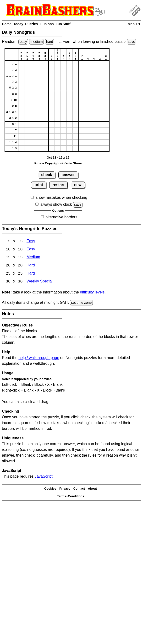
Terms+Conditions (70, 496)
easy (23, 42)
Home (6, 24)
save (131, 42)
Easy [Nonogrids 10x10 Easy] (31, 250)
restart (59, 185)
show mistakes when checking (61, 197)
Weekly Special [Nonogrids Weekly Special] (40, 282)
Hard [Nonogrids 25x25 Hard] (31, 274)
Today (18, 24)
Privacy (64, 489)
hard (49, 42)
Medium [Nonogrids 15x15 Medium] (33, 258)
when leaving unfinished (97, 41)
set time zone (81, 303)
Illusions (47, 24)
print (38, 185)
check (46, 175)
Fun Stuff (62, 24)
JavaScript (44, 477)
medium (36, 42)
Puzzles (31, 24)
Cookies (50, 489)
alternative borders (61, 217)
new (78, 185)
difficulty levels (92, 293)
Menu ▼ (134, 24)
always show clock (56, 204)
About (92, 489)
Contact (79, 489)
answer (68, 175)
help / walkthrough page (38, 358)
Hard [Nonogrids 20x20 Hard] (31, 266)
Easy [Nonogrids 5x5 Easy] (31, 241)
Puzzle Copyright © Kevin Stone (58, 163)
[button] (21, 64)
